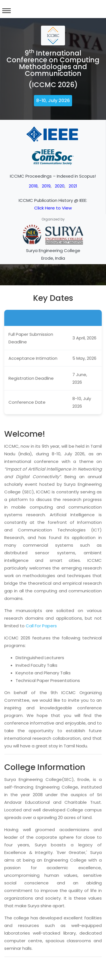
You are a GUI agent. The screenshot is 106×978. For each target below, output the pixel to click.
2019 (46, 186)
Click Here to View (53, 208)
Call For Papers (41, 626)
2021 (73, 186)
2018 (33, 186)
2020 (59, 186)
